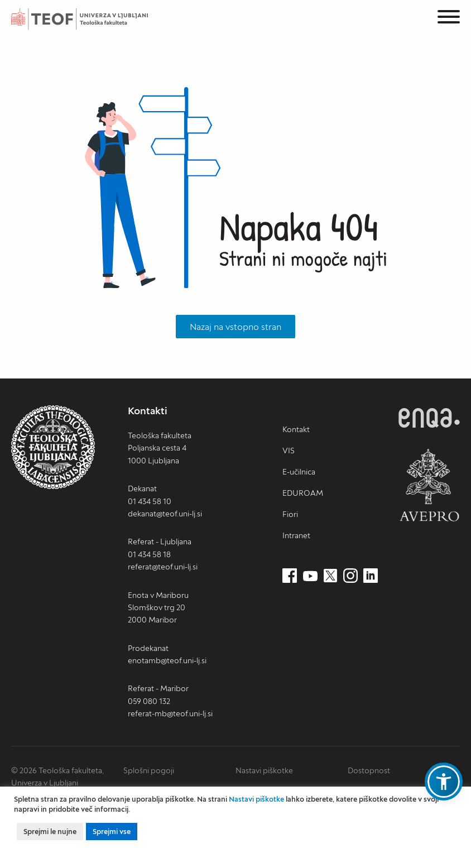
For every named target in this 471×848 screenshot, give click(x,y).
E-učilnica (298, 472)
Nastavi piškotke (264, 770)
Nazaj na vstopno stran (235, 326)
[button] (443, 781)
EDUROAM (302, 493)
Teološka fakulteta (92, 19)
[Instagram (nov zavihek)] (350, 576)
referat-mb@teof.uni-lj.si (170, 713)
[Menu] (448, 19)
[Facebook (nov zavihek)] (289, 576)
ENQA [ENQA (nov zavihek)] (429, 417)
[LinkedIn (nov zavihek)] (370, 576)
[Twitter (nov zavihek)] (330, 576)
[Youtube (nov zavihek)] (310, 576)
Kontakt (296, 429)
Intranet (296, 535)
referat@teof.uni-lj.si (163, 567)
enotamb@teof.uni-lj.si (167, 660)
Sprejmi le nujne (49, 831)
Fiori (290, 514)
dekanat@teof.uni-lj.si (165, 514)
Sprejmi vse (112, 831)
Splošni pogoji (148, 770)
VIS (288, 450)
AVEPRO (429, 485)
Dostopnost (369, 770)
